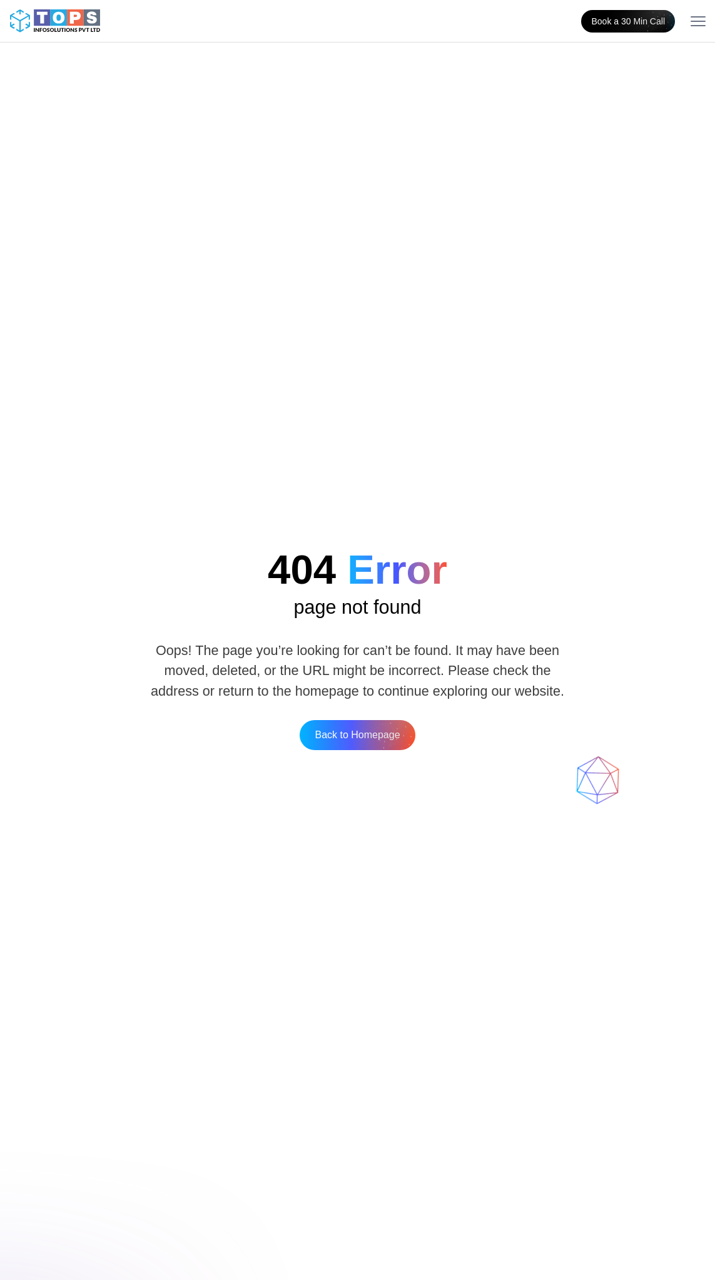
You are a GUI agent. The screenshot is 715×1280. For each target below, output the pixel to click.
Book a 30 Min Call (628, 21)
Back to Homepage (357, 734)
